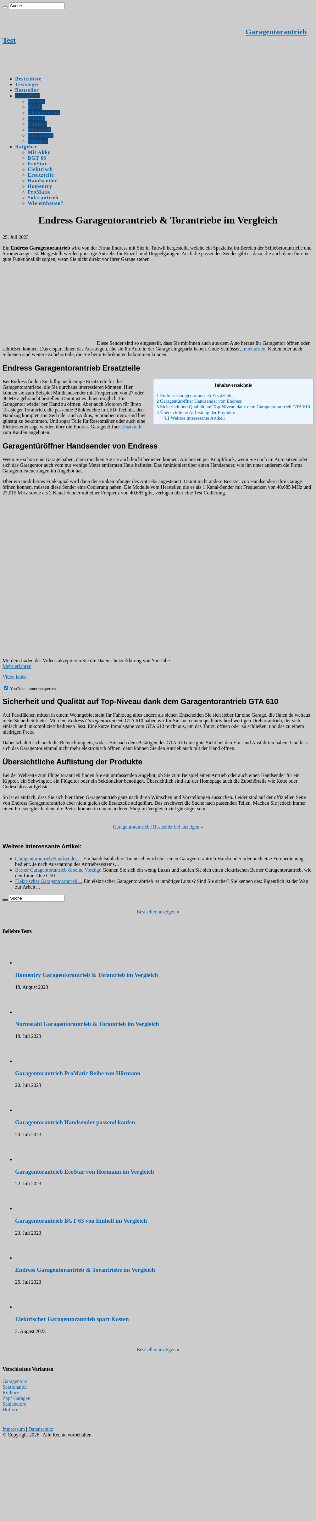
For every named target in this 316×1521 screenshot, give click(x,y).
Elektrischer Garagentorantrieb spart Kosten (72, 1319)
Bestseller (27, 90)
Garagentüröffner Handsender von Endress (199, 401)
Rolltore (11, 1392)
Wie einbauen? (46, 203)
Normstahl (40, 135)
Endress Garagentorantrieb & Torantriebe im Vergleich (85, 1269)
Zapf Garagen (16, 1398)
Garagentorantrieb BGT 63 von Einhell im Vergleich (81, 1220)
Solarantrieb (43, 197)
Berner (36, 101)
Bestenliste (28, 78)
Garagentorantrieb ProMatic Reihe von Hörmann (78, 1073)
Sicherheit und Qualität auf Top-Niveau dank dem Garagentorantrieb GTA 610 (233, 406)
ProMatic (39, 192)
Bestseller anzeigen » (158, 911)
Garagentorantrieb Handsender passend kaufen (75, 1122)
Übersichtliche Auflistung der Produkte (196, 412)
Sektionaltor (15, 1387)
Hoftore (10, 1409)
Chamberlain (44, 112)
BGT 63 (37, 158)
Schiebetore (14, 1404)
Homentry (40, 186)
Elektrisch (40, 169)
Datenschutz (40, 1429)
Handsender (42, 180)
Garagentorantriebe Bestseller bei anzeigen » (158, 826)
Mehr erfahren (17, 666)
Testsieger (27, 84)
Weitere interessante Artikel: (194, 418)
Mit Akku (39, 152)
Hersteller (27, 95)
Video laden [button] (15, 677)
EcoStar (37, 163)
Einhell (36, 118)
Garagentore (15, 1381)
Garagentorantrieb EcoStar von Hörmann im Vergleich (84, 1171)
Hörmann (39, 129)
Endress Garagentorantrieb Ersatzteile (195, 395)
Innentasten (253, 348)
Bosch (35, 107)
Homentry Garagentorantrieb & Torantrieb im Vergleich (86, 975)
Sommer (38, 141)
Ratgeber (26, 146)
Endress (37, 124)
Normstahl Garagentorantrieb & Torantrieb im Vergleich (87, 1024)
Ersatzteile (41, 175)
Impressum (14, 1429)
